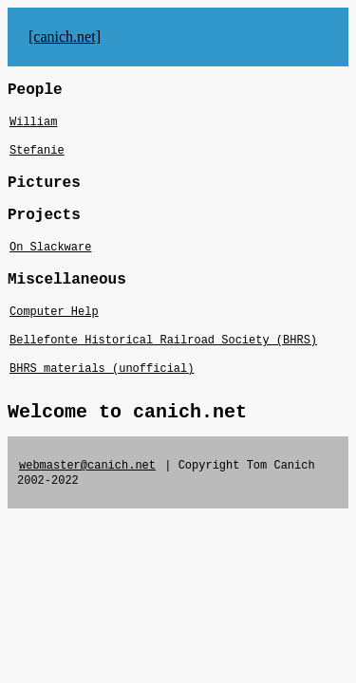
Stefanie (37, 150)
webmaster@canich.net (87, 465)
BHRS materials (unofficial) (101, 369)
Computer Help (54, 312)
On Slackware (50, 247)
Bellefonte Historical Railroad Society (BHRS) (163, 340)
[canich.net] (64, 36)
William (33, 122)
